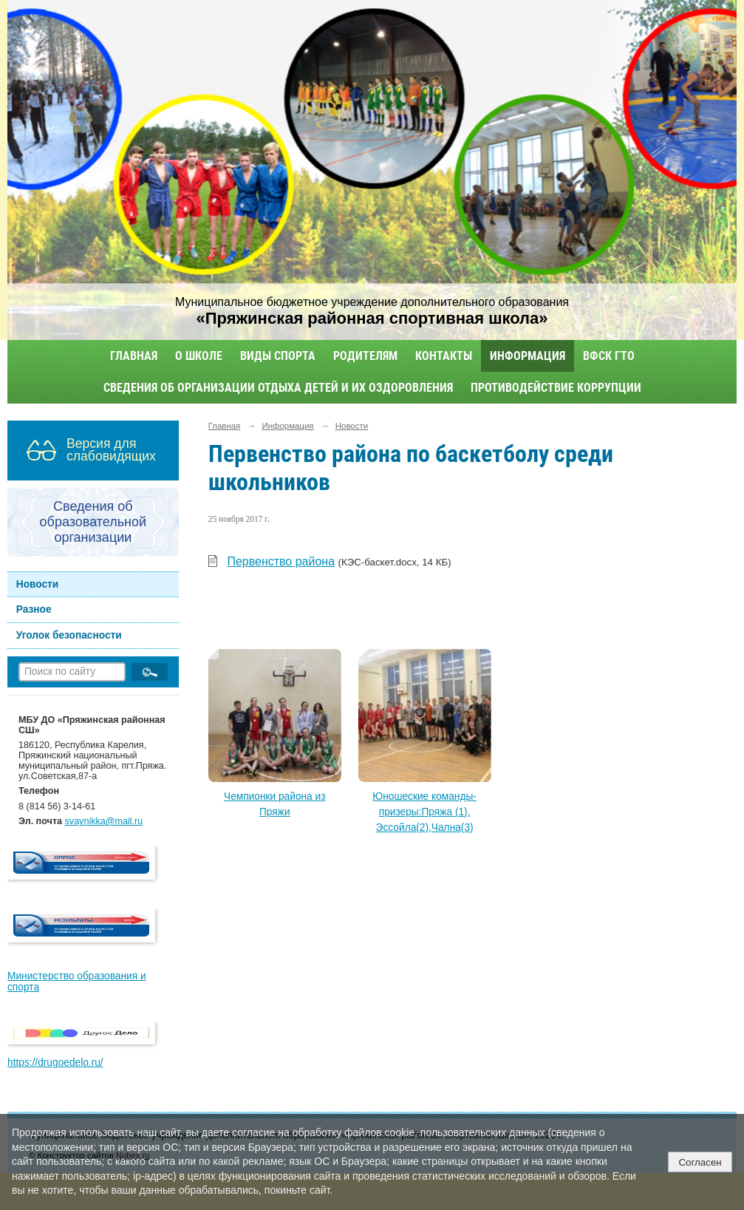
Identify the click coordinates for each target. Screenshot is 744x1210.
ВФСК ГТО (609, 356)
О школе (198, 356)
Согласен (699, 1162)
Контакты (443, 356)
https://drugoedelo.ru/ (55, 1062)
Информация (527, 356)
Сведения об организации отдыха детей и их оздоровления (278, 388)
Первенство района (281, 561)
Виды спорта (277, 356)
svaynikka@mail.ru (104, 821)
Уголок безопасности (69, 635)
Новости (37, 584)
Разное (34, 609)
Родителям (365, 356)
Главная (133, 356)
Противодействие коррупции (556, 388)
